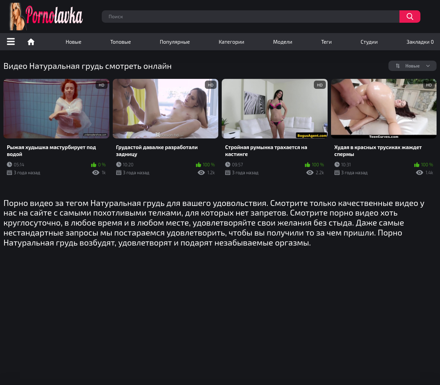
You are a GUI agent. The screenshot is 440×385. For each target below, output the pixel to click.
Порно (31, 41)
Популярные (175, 42)
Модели (283, 42)
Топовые (120, 42)
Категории (231, 42)
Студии (369, 42)
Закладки (420, 42)
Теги (326, 42)
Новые (73, 42)
